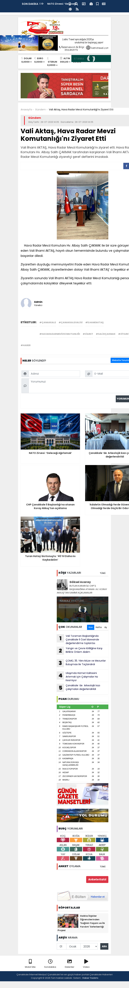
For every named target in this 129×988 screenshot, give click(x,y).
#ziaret (88, 334)
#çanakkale (47, 322)
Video (86, 964)
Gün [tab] (90, 627)
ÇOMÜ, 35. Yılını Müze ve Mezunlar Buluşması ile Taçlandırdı (81, 663)
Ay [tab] (105, 627)
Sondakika (50, 964)
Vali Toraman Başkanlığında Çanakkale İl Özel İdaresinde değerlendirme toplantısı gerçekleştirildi (78, 639)
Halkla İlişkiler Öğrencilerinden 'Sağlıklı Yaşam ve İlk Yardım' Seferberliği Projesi (81, 923)
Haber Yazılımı (90, 978)
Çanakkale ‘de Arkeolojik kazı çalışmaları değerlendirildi (78, 688)
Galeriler (69, 964)
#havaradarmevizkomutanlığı (59, 334)
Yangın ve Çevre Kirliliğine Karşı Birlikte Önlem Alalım (79, 651)
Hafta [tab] (99, 627)
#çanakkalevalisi (71, 322)
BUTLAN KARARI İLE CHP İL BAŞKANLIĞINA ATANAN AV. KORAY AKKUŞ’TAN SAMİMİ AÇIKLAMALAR (82, 589)
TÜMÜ (103, 573)
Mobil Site (30, 964)
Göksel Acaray (80, 582)
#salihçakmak (105, 334)
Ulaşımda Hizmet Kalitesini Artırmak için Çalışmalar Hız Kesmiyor (77, 676)
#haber (26, 345)
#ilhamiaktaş (94, 322)
